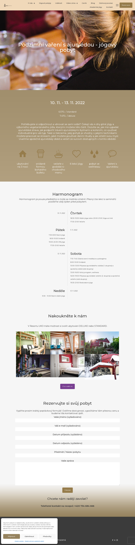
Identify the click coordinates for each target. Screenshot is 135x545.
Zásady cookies (19, 541)
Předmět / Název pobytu (67, 454)
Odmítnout (29, 536)
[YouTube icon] (115, 540)
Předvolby (47, 536)
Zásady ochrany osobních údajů (34, 541)
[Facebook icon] (112, 540)
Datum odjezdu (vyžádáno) (67, 445)
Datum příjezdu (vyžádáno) (67, 436)
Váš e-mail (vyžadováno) (67, 427)
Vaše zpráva (67, 472)
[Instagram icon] (117, 540)
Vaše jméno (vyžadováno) (67, 419)
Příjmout (11, 536)
